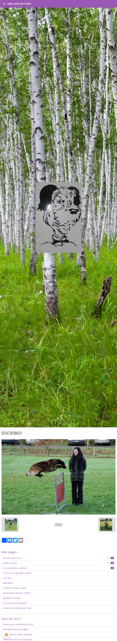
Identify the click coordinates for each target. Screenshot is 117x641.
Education (8, 583)
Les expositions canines (58, 568)
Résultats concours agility (15, 629)
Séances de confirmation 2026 (18, 624)
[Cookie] (6, 634)
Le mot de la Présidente (15, 603)
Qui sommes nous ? (58, 558)
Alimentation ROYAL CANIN (16, 593)
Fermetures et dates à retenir (17, 634)
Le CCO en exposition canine (17, 573)
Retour (58, 524)
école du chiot (58, 563)
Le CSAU (7, 578)
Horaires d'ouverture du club (17, 608)
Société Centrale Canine (15, 588)
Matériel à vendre (11, 598)
